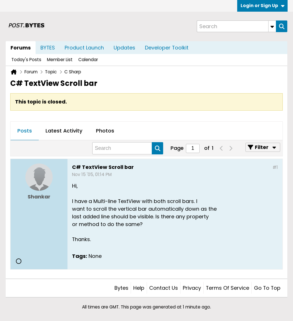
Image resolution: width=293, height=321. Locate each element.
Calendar (88, 60)
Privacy (192, 287)
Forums (21, 47)
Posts (24, 130)
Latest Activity (64, 130)
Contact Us (163, 287)
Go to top (267, 287)
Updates (124, 47)
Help (138, 287)
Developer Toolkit (166, 47)
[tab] (25, 131)
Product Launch (84, 47)
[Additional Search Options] (272, 26)
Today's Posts (26, 60)
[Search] (236, 26)
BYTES (47, 47)
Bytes (121, 287)
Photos (105, 130)
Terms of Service (227, 287)
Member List (60, 60)
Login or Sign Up (262, 6)
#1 (275, 167)
